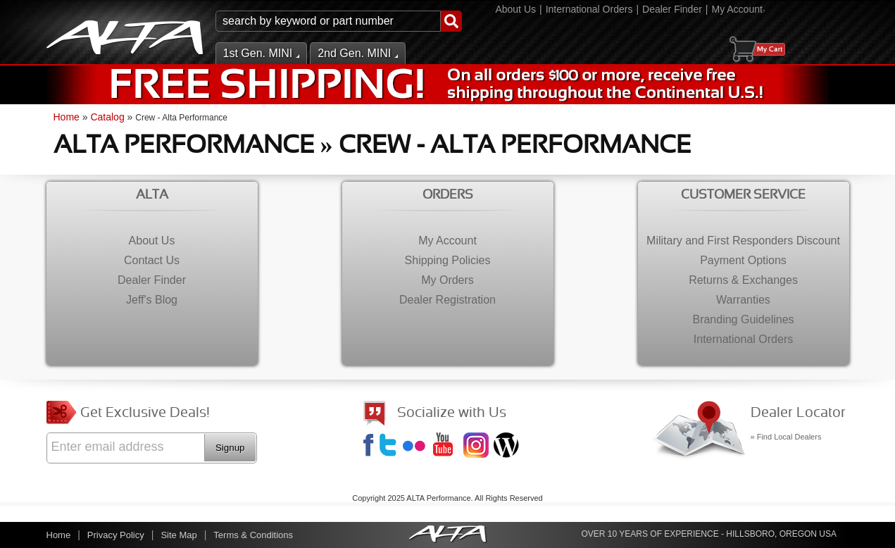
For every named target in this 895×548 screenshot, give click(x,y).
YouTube (447, 446)
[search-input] (328, 21)
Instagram (477, 446)
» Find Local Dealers (786, 436)
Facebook (370, 446)
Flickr (417, 446)
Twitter (390, 446)
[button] (338, 21)
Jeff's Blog (508, 446)
